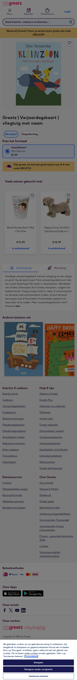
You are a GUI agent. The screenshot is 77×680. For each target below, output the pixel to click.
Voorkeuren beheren (38, 676)
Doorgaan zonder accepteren (38, 669)
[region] (38, 659)
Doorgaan (38, 662)
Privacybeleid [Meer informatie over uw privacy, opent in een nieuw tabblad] (31, 656)
